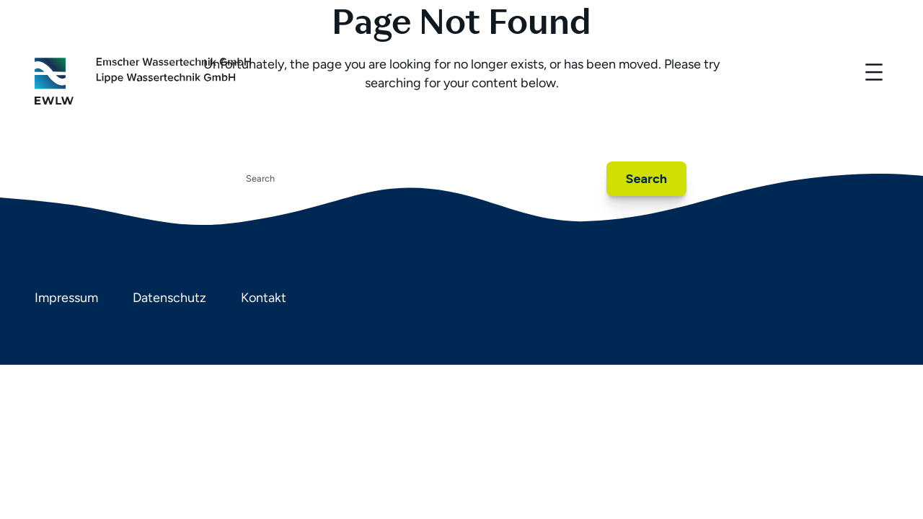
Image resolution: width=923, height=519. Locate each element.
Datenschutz (169, 298)
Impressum (66, 298)
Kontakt (263, 298)
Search (646, 179)
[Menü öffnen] (874, 72)
